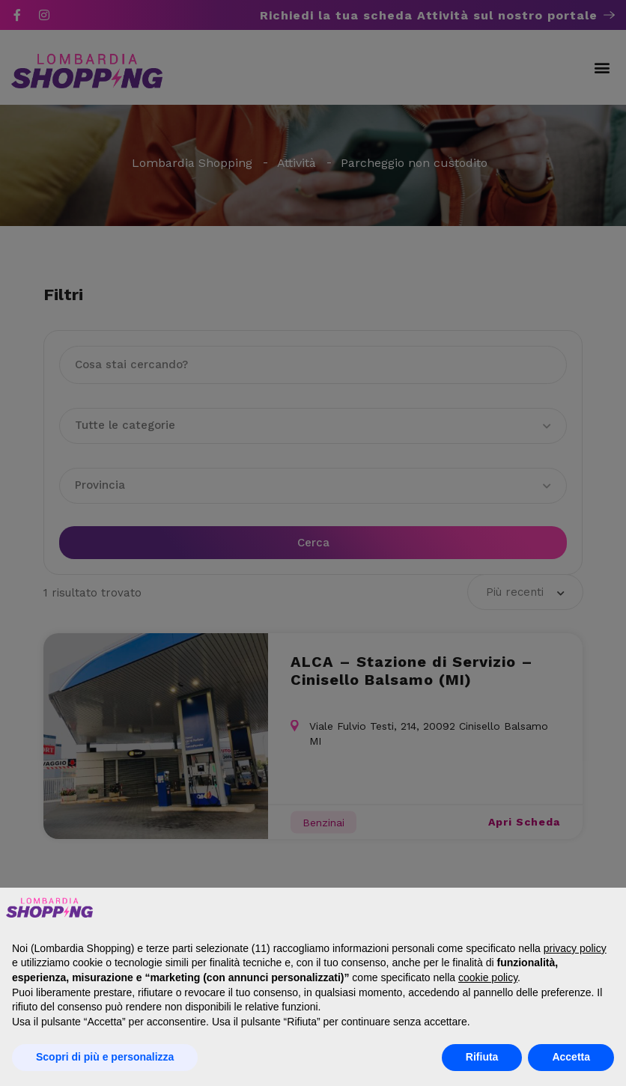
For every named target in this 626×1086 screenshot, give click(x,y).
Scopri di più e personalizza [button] (105, 1057)
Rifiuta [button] (482, 1057)
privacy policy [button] (575, 948)
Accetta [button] (571, 1057)
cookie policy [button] (487, 977)
